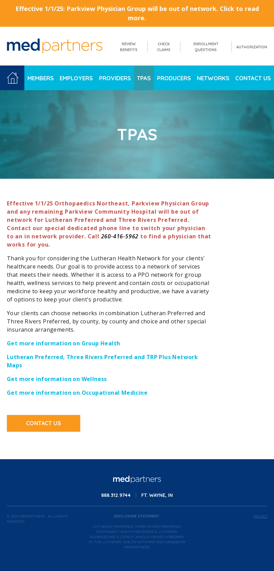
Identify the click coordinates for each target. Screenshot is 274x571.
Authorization (251, 47)
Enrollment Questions (205, 46)
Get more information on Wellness (57, 379)
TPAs (144, 78)
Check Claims (163, 46)
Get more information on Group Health (63, 343)
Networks (213, 78)
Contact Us (253, 78)
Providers (115, 78)
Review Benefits (129, 46)
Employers (76, 78)
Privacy (260, 516)
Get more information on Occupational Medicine (77, 392)
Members (40, 78)
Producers (174, 78)
